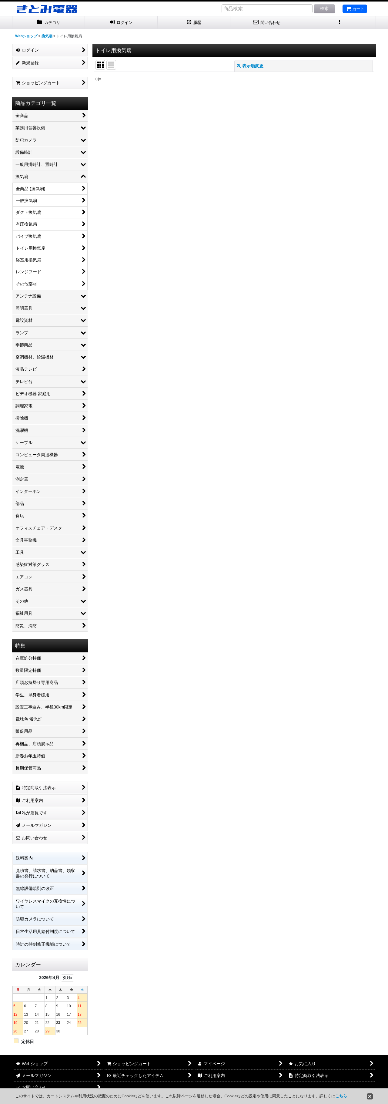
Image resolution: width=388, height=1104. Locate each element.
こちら (341, 1096)
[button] (339, 22)
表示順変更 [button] (250, 65)
